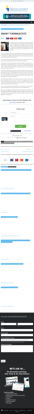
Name (3, 322)
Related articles (4, 166)
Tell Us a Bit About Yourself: (8, 338)
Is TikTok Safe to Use (4, 212)
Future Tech (3, 28)
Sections (6, 410)
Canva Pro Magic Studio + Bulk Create (7, 188)
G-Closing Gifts (13, 141)
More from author (12, 166)
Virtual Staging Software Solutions (7, 282)
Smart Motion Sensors (5, 151)
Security (22, 193)
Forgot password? (27, 130)
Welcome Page (22, 410)
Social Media (27, 193)
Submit (3, 361)
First (1, 325)
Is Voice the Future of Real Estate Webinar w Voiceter (10, 235)
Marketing (18, 169)
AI (1, 169)
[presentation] (20, 121)
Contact (17, 411)
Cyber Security (4, 193)
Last (18, 325)
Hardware (9, 28)
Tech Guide (21, 28)
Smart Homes (15, 28)
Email (2, 328)
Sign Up (14, 102)
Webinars (15, 216)
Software (23, 169)
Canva (7, 169)
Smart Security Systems (5, 259)
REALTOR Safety (16, 193)
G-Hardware (19, 141)
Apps (4, 169)
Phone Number (5, 333)
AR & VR (5, 263)
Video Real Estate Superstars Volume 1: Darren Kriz (18, 24)
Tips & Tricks (28, 169)
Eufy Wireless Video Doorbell (28, 151)
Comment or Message (6, 344)
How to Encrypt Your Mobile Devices (7, 306)
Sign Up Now (29, 410)
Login (10, 102)
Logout (15, 410)
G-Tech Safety (25, 141)
